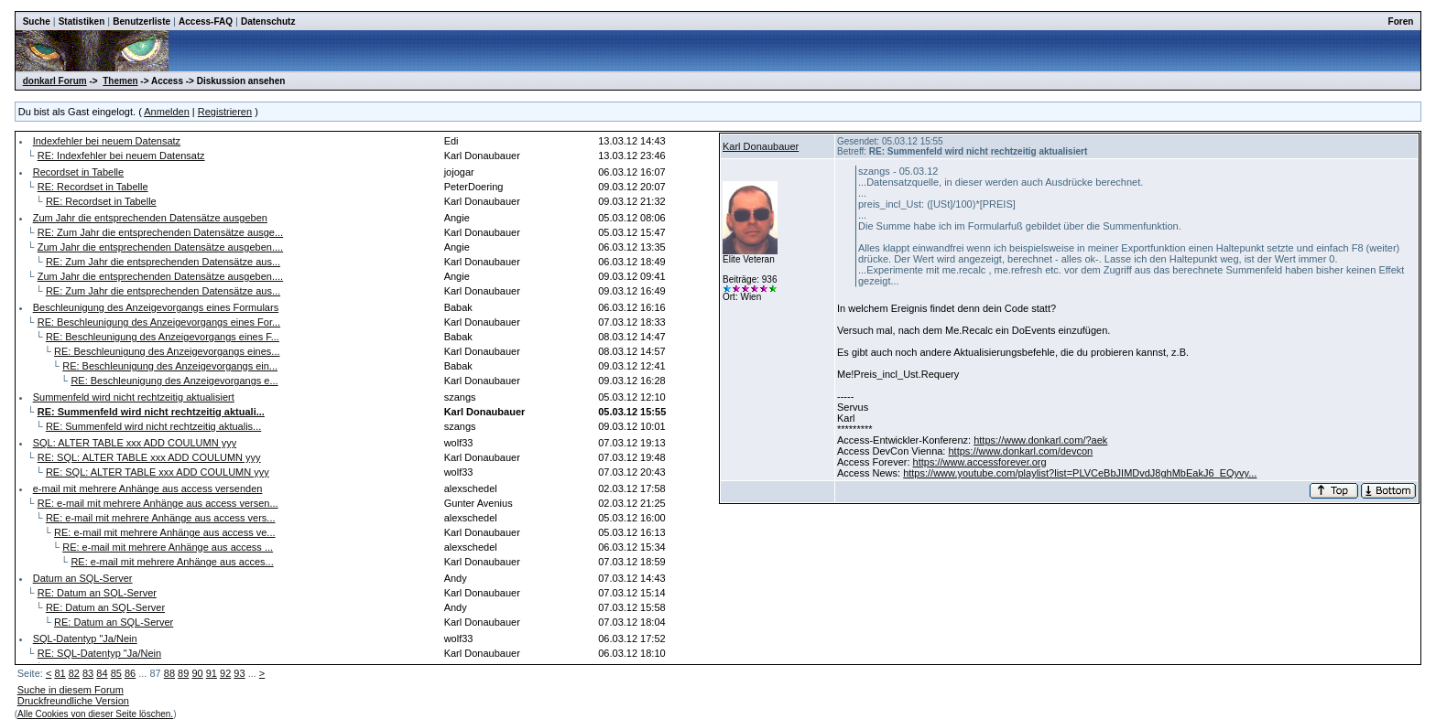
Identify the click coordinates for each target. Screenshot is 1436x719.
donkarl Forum (55, 81)
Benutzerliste (141, 21)
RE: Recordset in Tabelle (93, 186)
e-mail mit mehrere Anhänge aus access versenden (148, 488)
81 (59, 673)
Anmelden (167, 111)
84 (101, 673)
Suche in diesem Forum (70, 689)
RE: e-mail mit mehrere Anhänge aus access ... (167, 547)
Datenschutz (268, 21)
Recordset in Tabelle (78, 171)
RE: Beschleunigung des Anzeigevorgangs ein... (169, 365)
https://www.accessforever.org (980, 461)
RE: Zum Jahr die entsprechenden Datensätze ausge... (160, 232)
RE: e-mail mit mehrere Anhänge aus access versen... (158, 503)
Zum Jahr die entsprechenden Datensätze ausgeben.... (160, 246)
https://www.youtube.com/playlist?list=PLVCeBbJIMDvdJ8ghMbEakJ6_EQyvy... (1079, 472)
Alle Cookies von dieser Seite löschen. (95, 714)
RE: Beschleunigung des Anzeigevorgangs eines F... (162, 336)
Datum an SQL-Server (83, 578)
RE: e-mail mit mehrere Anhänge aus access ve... (165, 532)
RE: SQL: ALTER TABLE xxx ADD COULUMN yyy (149, 457)
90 (196, 673)
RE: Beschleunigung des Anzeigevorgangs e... (174, 380)
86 (130, 673)
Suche (36, 21)
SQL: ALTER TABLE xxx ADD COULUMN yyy (135, 442)
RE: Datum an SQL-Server (97, 592)
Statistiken (82, 21)
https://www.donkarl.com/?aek (1040, 440)
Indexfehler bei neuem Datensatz (106, 140)
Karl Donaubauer (761, 146)
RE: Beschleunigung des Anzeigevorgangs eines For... (159, 322)
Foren (1401, 21)
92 (225, 673)
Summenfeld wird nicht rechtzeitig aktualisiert (133, 397)
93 (239, 673)
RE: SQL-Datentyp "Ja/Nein (99, 653)
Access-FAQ (206, 21)
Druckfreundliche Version (73, 700)
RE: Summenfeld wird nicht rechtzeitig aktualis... (153, 426)
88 (169, 673)
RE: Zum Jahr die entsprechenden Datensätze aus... (163, 261)
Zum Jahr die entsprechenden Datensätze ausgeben (150, 217)
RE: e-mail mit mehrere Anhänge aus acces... (172, 561)
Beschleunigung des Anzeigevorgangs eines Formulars (155, 307)
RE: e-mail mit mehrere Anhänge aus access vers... (161, 517)
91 (211, 673)
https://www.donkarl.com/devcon (1020, 450)
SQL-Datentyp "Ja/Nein (85, 638)
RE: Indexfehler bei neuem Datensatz (121, 155)
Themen (120, 81)
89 (183, 673)
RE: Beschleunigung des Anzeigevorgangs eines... (166, 351)
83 (87, 673)
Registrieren (225, 111)
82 (74, 673)
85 (116, 673)
